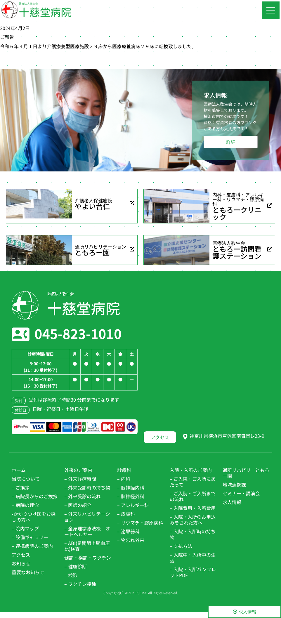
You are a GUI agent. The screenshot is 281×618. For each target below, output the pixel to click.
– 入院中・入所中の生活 (193, 557)
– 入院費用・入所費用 (193, 507)
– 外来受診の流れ (82, 496)
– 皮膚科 (126, 513)
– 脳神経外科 (130, 496)
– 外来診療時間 (80, 478)
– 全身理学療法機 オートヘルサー (87, 531)
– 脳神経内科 (130, 487)
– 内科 (123, 478)
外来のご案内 (78, 469)
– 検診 (70, 575)
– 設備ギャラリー (30, 537)
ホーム (19, 469)
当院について (26, 478)
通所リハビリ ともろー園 (246, 472)
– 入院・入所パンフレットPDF (193, 572)
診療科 (124, 469)
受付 (18, 400)
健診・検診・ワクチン (87, 557)
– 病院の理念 (25, 504)
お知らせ (21, 563)
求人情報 (232, 502)
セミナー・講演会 (241, 493)
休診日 (20, 410)
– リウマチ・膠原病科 (140, 522)
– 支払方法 (181, 545)
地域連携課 (234, 484)
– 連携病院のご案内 (32, 545)
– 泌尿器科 (128, 531)
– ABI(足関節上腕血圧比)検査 (87, 545)
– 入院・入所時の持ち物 (193, 534)
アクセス (21, 554)
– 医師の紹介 (77, 504)
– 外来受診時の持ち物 (87, 487)
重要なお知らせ (28, 572)
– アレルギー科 (133, 504)
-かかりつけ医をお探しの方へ (33, 516)
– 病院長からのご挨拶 (35, 496)
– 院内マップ (25, 528)
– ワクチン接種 (80, 583)
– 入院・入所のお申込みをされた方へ (193, 519)
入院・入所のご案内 (191, 469)
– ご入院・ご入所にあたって (193, 481)
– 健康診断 (75, 566)
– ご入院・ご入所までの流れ (193, 496)
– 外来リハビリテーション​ (87, 516)
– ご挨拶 (21, 487)
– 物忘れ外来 (130, 540)
